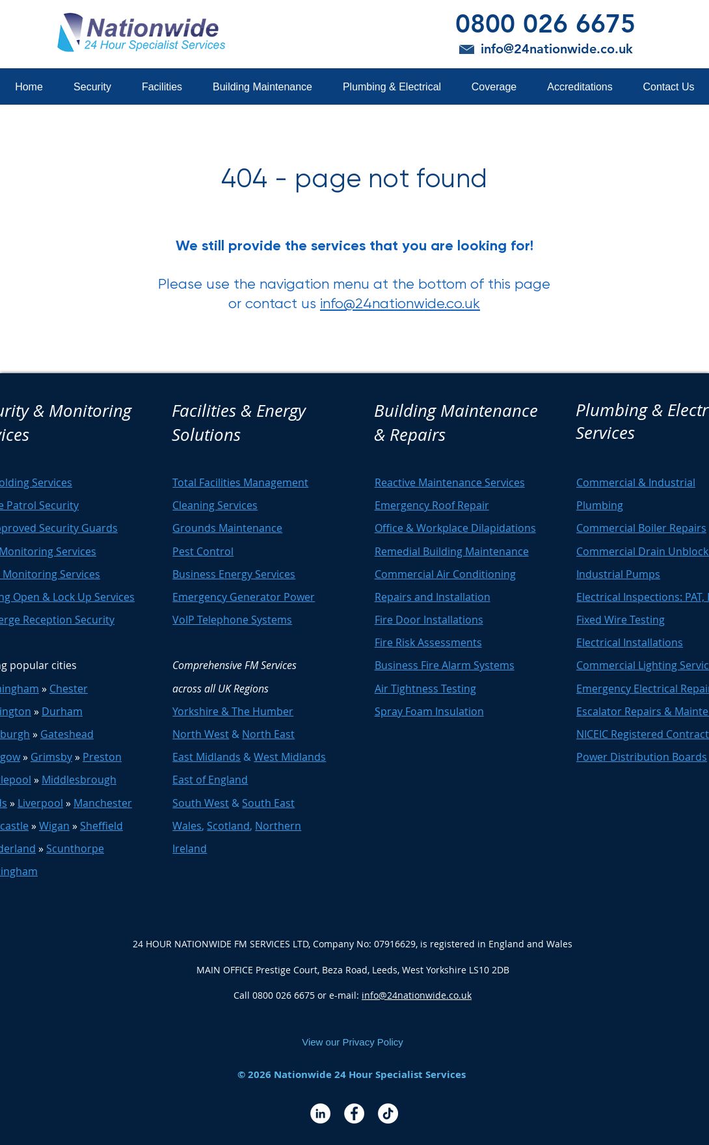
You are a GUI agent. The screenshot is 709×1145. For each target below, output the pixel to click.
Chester (68, 688)
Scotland (228, 826)
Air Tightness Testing (425, 688)
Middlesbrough (79, 779)
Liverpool (40, 803)
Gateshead (67, 734)
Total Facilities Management (240, 482)
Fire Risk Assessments (428, 642)
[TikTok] (388, 1113)
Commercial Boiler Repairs (641, 528)
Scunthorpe (75, 848)
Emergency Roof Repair (432, 505)
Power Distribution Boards (641, 757)
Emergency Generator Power (243, 597)
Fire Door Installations (429, 619)
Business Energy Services (233, 574)
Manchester (103, 803)
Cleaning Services (215, 505)
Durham (62, 711)
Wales (187, 826)
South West (200, 803)
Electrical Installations (629, 642)
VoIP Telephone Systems (232, 619)
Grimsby (51, 757)
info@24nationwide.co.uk (400, 303)
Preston (102, 757)
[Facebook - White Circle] (354, 1113)
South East (268, 803)
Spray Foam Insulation (429, 711)
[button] (92, 86)
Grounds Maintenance (227, 528)
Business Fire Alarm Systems (445, 665)
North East (268, 734)
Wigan (54, 826)
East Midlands (206, 757)
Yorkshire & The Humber (232, 711)
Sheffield (101, 826)
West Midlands (290, 757)
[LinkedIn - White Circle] (320, 1113)
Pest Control (203, 551)
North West (200, 734)
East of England (210, 779)
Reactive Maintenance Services (450, 482)
